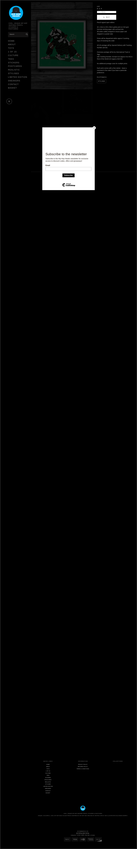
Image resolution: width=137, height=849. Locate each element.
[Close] (94, 127)
